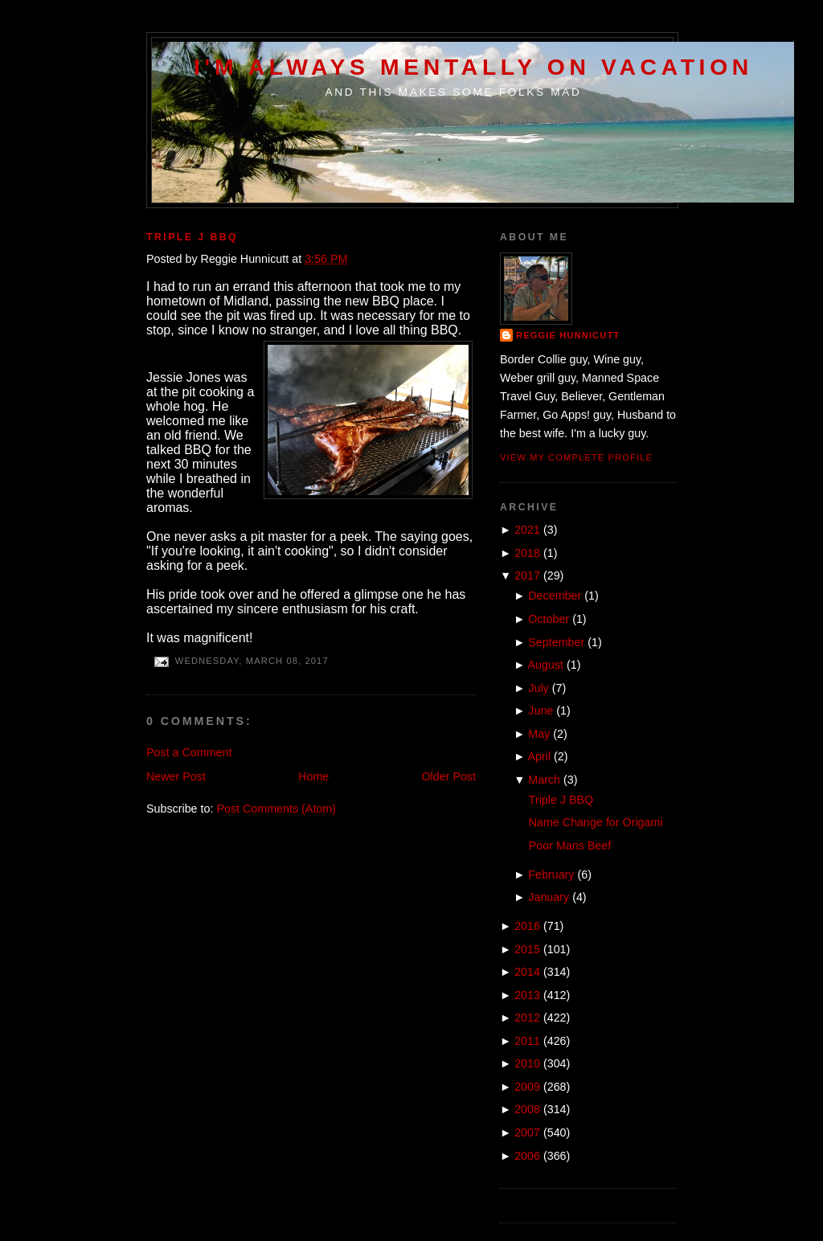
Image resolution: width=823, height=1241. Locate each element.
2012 (527, 1017)
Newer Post (176, 776)
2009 (527, 1086)
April (539, 756)
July (538, 688)
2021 (527, 529)
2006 (527, 1155)
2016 (527, 925)
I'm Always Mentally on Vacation (473, 67)
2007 (527, 1132)
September (556, 642)
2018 (527, 553)
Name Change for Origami (596, 822)
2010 (527, 1063)
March (544, 779)
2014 (527, 971)
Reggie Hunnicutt (568, 335)
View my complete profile (576, 457)
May (539, 733)
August (546, 664)
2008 (527, 1109)
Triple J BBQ (192, 237)
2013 (527, 995)
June (540, 710)
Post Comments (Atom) (276, 808)
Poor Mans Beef (570, 845)
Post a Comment (188, 752)
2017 (527, 575)
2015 (527, 949)
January (548, 897)
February (551, 874)
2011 (527, 1040)
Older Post (448, 776)
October (548, 618)
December (554, 595)
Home (313, 776)
